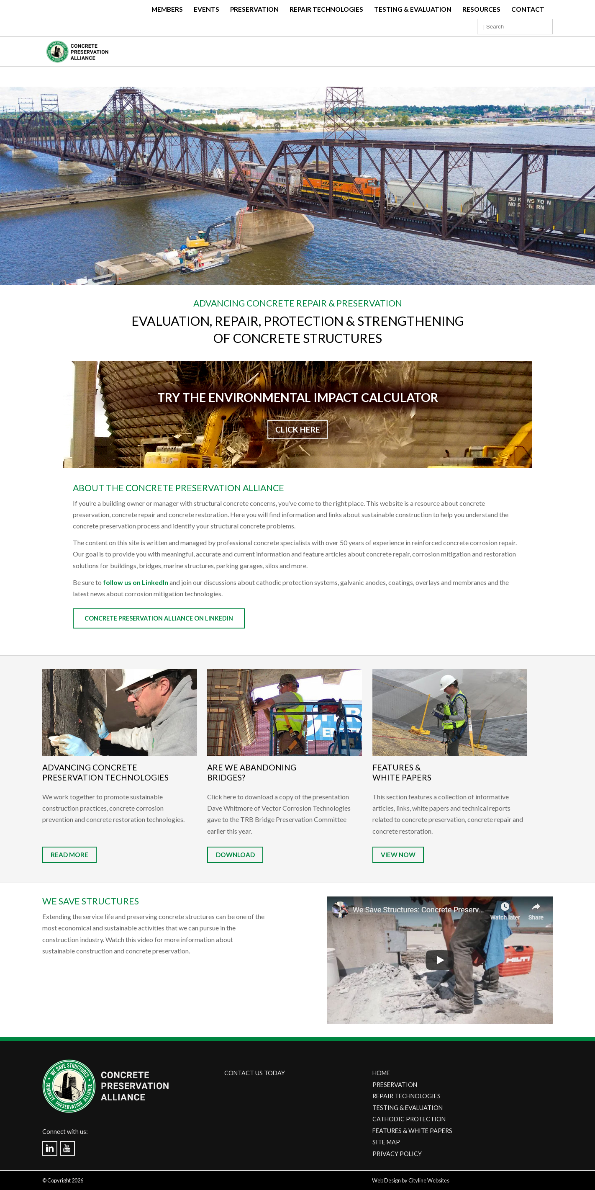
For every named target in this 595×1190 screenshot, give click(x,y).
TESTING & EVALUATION (407, 1107)
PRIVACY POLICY (397, 1153)
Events (206, 9)
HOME (381, 1073)
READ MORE (69, 855)
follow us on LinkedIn (135, 582)
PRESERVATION (394, 1084)
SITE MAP (386, 1142)
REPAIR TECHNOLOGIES (406, 1096)
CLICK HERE (297, 429)
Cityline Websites (428, 1180)
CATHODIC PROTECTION (409, 1119)
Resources (481, 9)
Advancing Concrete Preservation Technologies (105, 772)
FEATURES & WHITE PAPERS (412, 1130)
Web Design (386, 1180)
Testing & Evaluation (412, 9)
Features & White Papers (401, 772)
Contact (527, 9)
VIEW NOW (398, 855)
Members (167, 9)
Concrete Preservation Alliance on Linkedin (159, 618)
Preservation (254, 9)
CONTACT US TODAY (254, 1073)
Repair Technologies (326, 9)
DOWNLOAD (235, 855)
